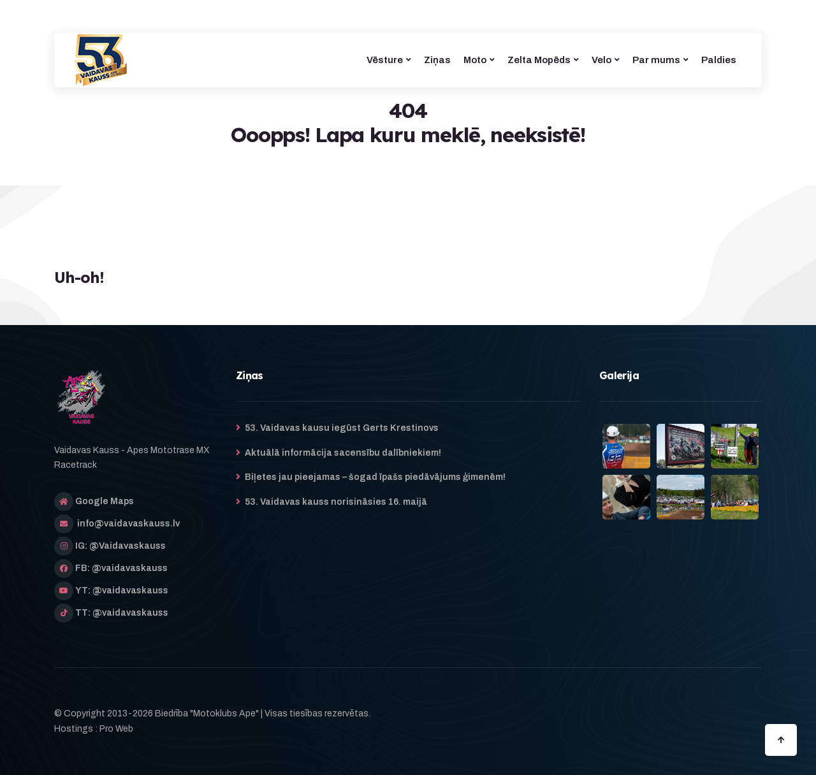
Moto (474, 60)
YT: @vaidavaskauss (121, 590)
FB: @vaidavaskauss (121, 568)
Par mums (656, 60)
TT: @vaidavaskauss (121, 613)
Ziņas (437, 60)
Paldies (718, 60)
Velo (601, 60)
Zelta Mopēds (539, 60)
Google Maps (104, 501)
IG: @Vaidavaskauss (120, 546)
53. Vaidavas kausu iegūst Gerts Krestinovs (342, 428)
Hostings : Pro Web (93, 729)
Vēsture (385, 60)
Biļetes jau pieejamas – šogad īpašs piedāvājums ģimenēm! (375, 477)
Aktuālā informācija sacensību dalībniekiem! (343, 453)
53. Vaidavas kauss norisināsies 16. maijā (336, 502)
